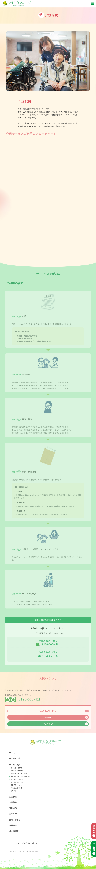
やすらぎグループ (23, 3)
